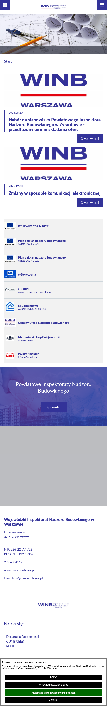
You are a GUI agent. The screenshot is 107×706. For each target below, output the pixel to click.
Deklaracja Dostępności (22, 636)
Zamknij (53, 700)
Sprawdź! (54, 407)
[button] (5, 5)
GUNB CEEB (15, 641)
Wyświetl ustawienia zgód (53, 684)
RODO (53, 677)
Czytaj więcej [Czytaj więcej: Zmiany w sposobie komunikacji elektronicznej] (90, 202)
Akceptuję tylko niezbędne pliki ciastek (53, 692)
